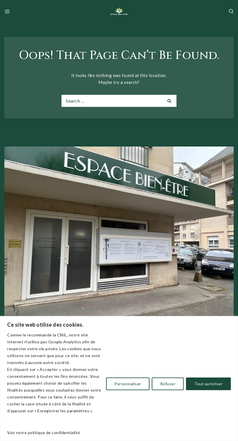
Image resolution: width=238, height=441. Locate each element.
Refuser (168, 383)
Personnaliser (127, 383)
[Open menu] (7, 11)
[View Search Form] (231, 11)
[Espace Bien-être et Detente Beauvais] (119, 11)
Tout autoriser (208, 383)
